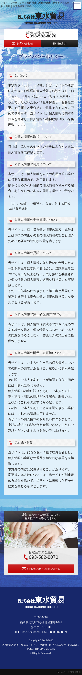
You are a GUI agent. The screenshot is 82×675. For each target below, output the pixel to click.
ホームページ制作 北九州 (69, 672)
